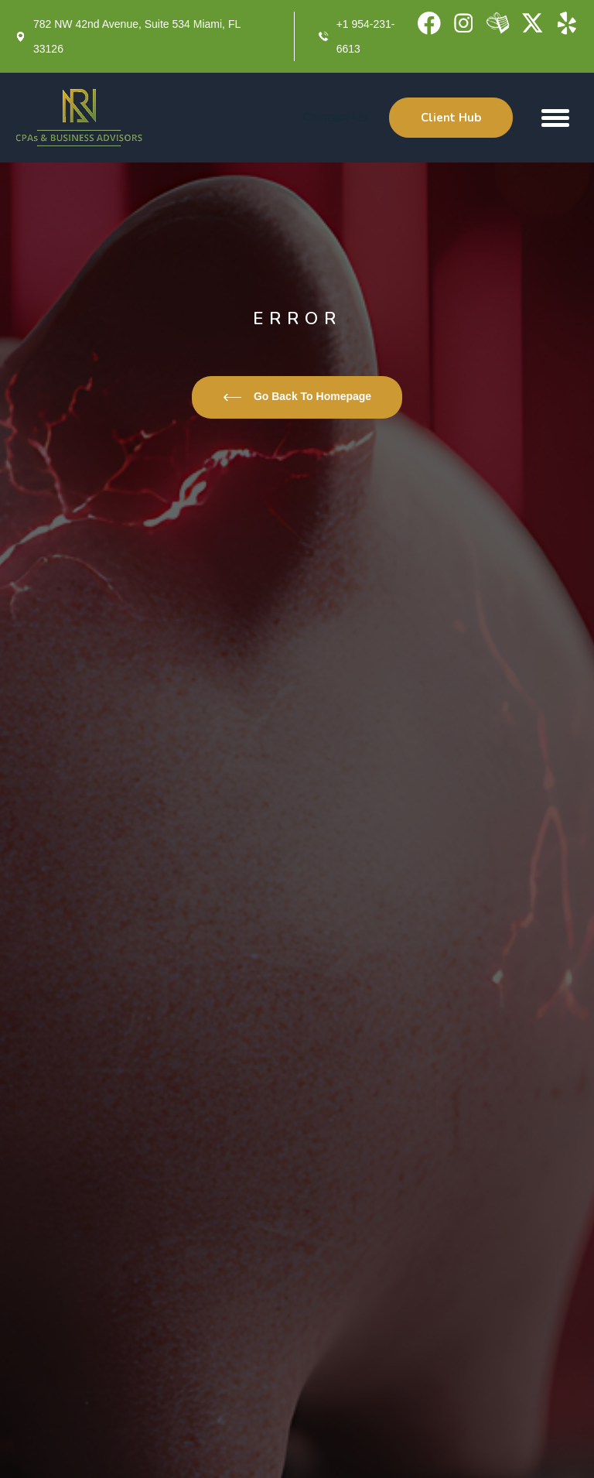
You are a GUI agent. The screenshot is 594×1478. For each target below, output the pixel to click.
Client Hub (451, 117)
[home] (79, 117)
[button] (555, 117)
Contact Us (335, 117)
